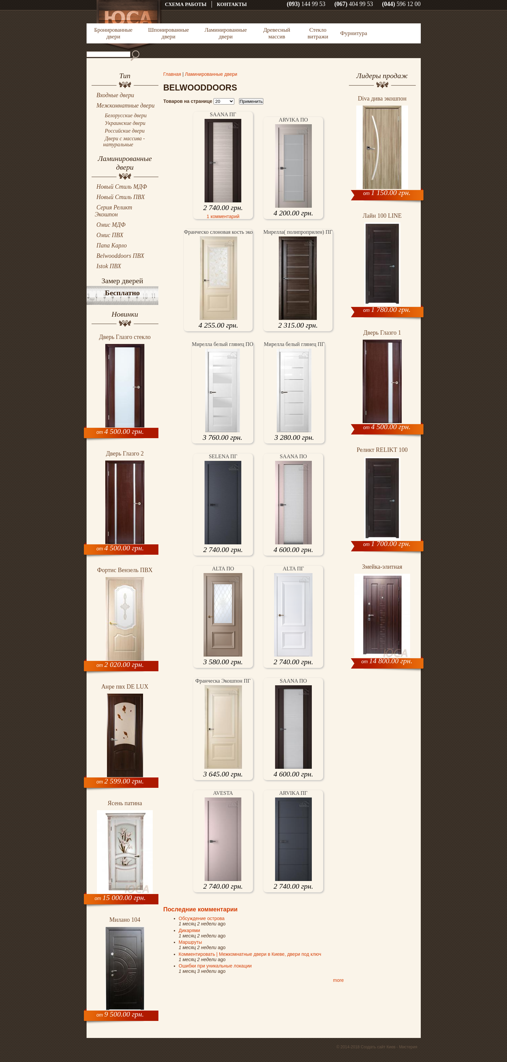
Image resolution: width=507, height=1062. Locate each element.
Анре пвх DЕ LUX (124, 686)
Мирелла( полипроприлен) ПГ (298, 232)
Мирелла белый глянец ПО (222, 344)
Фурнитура (353, 33)
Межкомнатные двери (126, 105)
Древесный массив (276, 33)
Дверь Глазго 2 (125, 453)
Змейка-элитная (382, 566)
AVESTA (223, 793)
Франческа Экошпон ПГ (223, 681)
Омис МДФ (111, 224)
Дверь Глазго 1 (382, 332)
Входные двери (115, 95)
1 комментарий (223, 216)
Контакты (232, 4)
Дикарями (189, 930)
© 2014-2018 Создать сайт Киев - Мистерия (376, 1047)
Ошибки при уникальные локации (215, 965)
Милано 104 (124, 919)
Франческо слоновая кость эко (218, 232)
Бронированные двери (113, 33)
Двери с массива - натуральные (124, 141)
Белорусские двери (126, 115)
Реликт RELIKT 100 (382, 450)
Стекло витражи (317, 33)
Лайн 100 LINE (382, 215)
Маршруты (190, 942)
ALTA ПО (223, 568)
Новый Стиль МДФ (122, 186)
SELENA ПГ (223, 456)
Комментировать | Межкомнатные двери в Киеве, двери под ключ (250, 954)
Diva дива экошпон (382, 98)
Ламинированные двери (226, 33)
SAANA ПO (293, 456)
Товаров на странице (188, 101)
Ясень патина (125, 803)
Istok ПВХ (109, 266)
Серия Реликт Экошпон (113, 211)
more (338, 980)
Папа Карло (112, 245)
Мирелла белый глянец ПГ (294, 344)
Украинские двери (125, 123)
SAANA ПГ (223, 114)
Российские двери (125, 131)
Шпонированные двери (168, 33)
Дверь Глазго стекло (125, 337)
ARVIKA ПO (293, 120)
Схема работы (186, 4)
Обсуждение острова (202, 918)
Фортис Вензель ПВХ (125, 570)
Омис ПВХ (110, 235)
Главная (172, 74)
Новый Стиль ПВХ (121, 197)
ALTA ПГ (293, 568)
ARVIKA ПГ (293, 793)
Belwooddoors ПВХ (120, 255)
